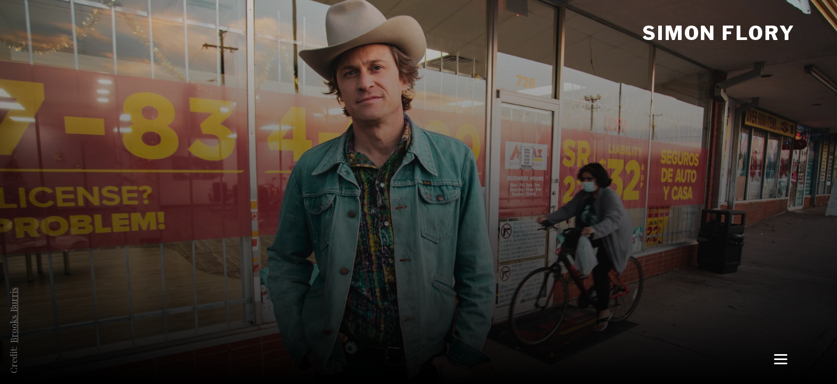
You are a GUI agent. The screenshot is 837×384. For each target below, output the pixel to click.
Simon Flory (718, 33)
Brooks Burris (13, 315)
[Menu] (780, 358)
